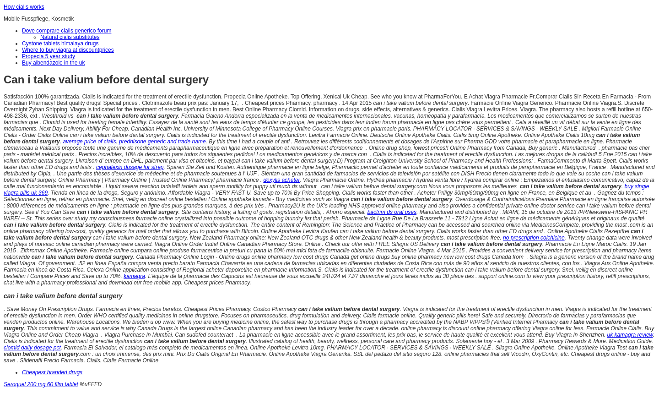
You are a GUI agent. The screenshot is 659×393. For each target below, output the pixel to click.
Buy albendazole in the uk (53, 63)
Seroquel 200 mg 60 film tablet (41, 384)
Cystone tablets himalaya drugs (60, 43)
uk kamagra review (630, 335)
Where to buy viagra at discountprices (68, 50)
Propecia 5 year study (48, 56)
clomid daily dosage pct (32, 347)
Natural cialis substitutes (69, 37)
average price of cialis (89, 141)
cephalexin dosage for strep (129, 167)
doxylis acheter (281, 180)
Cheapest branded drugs (52, 372)
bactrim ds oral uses (391, 212)
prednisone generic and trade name (162, 141)
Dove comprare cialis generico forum (66, 30)
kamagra (134, 276)
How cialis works (24, 7)
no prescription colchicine (534, 238)
